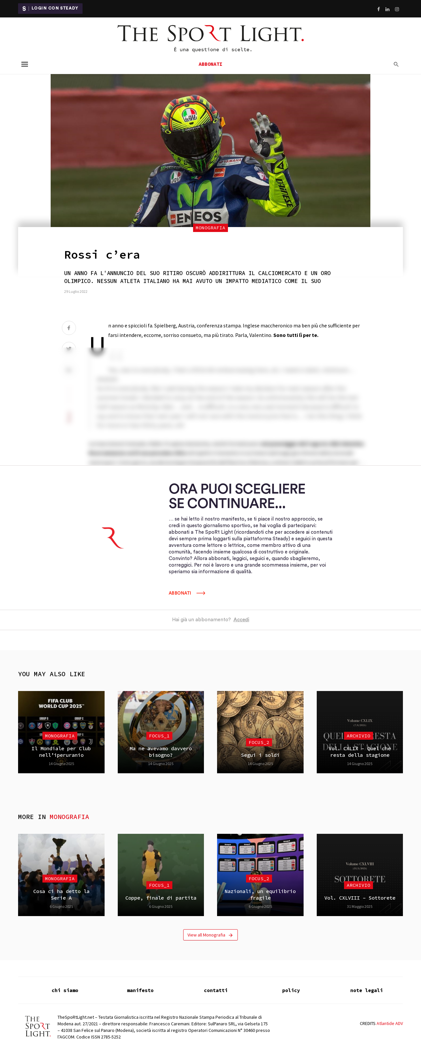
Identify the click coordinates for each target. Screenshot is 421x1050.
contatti (216, 990)
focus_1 (159, 736)
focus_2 (259, 742)
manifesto (140, 990)
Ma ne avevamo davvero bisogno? (161, 751)
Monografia (210, 228)
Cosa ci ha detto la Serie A (61, 894)
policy (291, 990)
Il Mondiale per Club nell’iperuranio (61, 751)
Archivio (358, 736)
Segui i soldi (260, 755)
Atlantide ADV (390, 1023)
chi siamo (65, 990)
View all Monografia (210, 935)
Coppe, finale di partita (160, 898)
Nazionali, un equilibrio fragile (260, 894)
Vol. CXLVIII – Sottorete (359, 898)
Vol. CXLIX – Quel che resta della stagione (360, 751)
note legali (366, 990)
